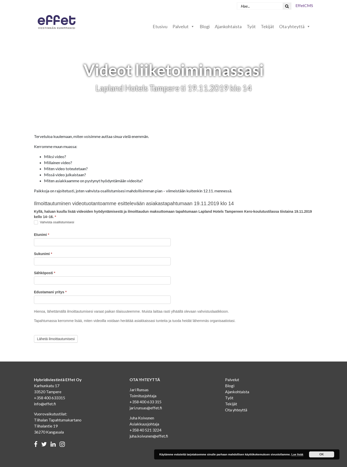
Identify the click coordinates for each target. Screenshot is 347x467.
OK (321, 454)
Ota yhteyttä (295, 26)
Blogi (205, 26)
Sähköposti (44, 273)
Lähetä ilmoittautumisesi (56, 339)
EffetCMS (304, 5)
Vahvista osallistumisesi (54, 222)
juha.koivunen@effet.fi (148, 436)
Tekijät (267, 26)
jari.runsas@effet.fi (145, 407)
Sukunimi (43, 254)
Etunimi (41, 235)
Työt (251, 26)
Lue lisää (297, 454)
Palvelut (183, 26)
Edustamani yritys (50, 292)
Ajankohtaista (228, 26)
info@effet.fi (45, 403)
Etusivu (160, 26)
